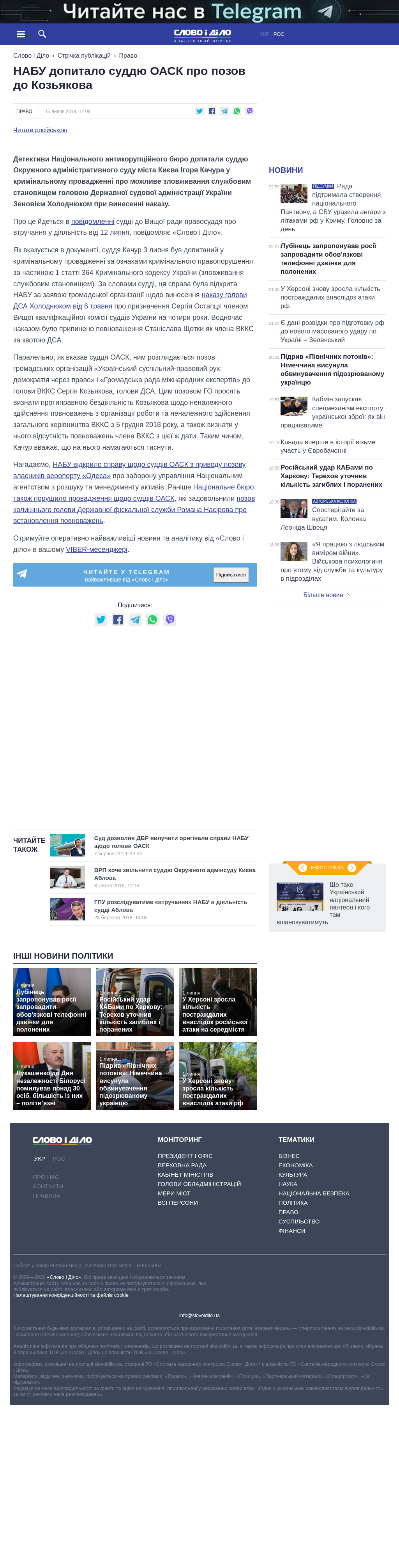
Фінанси (292, 1388)
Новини (286, 170)
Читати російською (40, 130)
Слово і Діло (31, 55)
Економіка (296, 1322)
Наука (288, 1341)
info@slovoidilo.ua (199, 1472)
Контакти (48, 1343)
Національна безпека (314, 1350)
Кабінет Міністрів (185, 1332)
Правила (46, 1353)
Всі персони (178, 1360)
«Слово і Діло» (64, 1435)
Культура (293, 1332)
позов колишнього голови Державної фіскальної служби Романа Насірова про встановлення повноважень (134, 667)
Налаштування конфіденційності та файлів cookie (71, 1453)
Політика (293, 1360)
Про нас (46, 1334)
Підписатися (231, 732)
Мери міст (174, 1350)
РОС (279, 34)
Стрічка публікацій (84, 55)
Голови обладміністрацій (199, 1341)
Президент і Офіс (185, 1313)
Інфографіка (327, 868)
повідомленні (93, 379)
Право (128, 55)
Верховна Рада (182, 1322)
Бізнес (289, 1313)
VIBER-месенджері (96, 707)
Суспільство (299, 1379)
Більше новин (326, 595)
